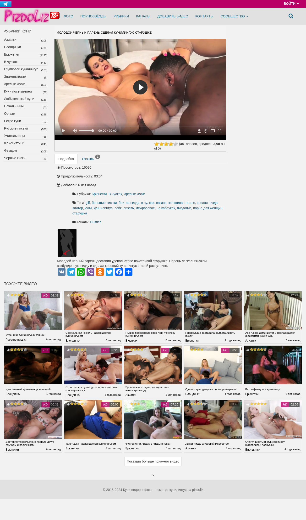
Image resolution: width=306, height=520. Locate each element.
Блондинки (12, 47)
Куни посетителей (18, 91)
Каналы (143, 16)
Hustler (146, 207)
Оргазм (9, 113)
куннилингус (205, 188)
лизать (138, 193)
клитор (180, 188)
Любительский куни (19, 99)
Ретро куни (12, 121)
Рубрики (121, 16)
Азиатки (10, 40)
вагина (212, 183)
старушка (145, 199)
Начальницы (14, 106)
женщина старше (137, 188)
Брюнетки (11, 54)
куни (190, 188)
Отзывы (91, 164)
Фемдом (10, 150)
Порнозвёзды (93, 16)
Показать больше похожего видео (153, 448)
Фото (68, 16)
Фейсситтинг (14, 143)
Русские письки (16, 128)
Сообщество (234, 16)
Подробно (66, 165)
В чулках (11, 62)
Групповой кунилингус (21, 69)
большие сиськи (155, 183)
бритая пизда (180, 183)
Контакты (204, 16)
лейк (127, 193)
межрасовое (154, 193)
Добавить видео (172, 16)
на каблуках (175, 193)
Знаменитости (15, 76)
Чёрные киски (14, 158)
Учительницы (14, 136)
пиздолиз (193, 193)
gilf (139, 183)
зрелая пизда (162, 188)
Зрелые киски (14, 84)
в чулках (199, 183)
